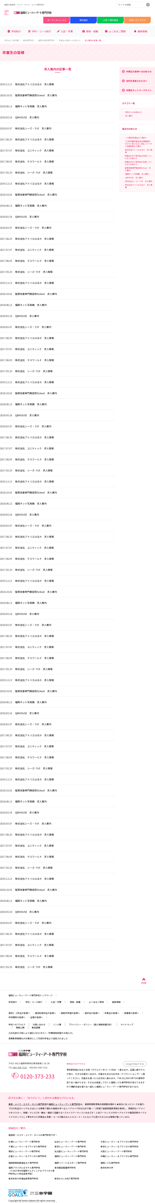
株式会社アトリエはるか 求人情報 (34, 84)
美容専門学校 (30, 40)
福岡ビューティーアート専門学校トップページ (32, 995)
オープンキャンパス (56, 20)
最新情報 (118, 1001)
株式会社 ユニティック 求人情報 (34, 150)
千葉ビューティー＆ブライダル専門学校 (27, 1146)
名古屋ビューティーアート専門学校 (71, 1151)
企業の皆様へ (39, 1017)
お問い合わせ (39, 1024)
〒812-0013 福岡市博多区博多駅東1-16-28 (28, 1063)
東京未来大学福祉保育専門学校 (23, 1178)
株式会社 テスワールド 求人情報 (34, 161)
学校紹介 (15, 1001)
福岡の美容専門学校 (48, 40)
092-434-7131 (20, 1067)
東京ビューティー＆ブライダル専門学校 (119, 1146)
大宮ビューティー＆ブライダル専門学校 (119, 1141)
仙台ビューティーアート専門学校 (70, 1141)
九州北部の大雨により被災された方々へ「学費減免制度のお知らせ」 (41, 1032)
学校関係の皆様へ (19, 1017)
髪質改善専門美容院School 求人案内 (36, 95)
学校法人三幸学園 (13, 40)
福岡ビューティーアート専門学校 (64, 1104)
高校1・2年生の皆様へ (21, 1013)
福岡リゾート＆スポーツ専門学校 (70, 1162)
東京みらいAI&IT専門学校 (66, 1178)
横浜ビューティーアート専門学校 (24, 1151)
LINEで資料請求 (110, 20)
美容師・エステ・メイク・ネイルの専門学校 (33, 1134)
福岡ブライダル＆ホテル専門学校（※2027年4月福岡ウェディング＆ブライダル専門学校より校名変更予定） (31, 1170)
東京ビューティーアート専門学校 (70, 1146)
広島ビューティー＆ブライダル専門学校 (27, 1156)
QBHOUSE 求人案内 (27, 117)
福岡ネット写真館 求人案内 (31, 106)
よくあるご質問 (99, 1001)
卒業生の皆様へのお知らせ (71, 40)
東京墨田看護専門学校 (65, 1167)
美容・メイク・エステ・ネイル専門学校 (27, 1104)
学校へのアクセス (137, 20)
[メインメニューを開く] (6, 13)
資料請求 (83, 20)
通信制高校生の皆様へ (48, 1013)
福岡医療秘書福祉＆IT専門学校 (23, 1162)
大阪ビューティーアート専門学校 (116, 1151)
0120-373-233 (37, 1076)
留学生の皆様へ (94, 1013)
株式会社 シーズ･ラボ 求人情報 (34, 172)
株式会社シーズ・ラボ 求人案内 (33, 128)
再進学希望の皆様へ (73, 1013)
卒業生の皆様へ (114, 1013)
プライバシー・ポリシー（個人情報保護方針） (91, 1024)
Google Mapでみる (134, 1063)
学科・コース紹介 (36, 1001)
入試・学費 (58, 1001)
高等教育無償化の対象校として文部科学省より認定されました (38, 1038)
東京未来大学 (107, 1167)
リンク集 (57, 1024)
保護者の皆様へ (134, 1013)
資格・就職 (77, 1001)
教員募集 (36, 1027)
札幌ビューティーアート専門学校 (24, 1141)
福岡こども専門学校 (110, 1162)
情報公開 (20, 1027)
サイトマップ (127, 1024)
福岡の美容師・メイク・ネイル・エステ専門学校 (24, 4)
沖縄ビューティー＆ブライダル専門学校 (119, 1156)
